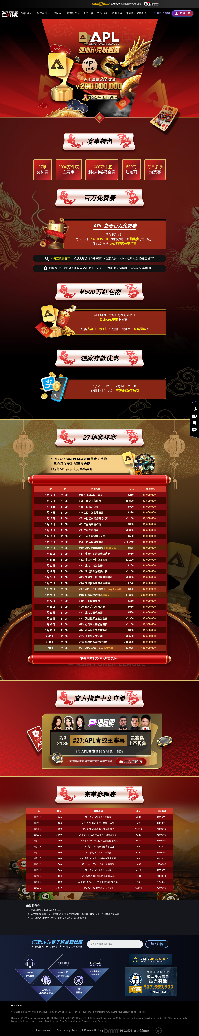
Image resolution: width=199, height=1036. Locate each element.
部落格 (129, 13)
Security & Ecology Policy (86, 1030)
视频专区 (117, 13)
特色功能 (73, 13)
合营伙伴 (88, 13)
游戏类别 (43, 13)
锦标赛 (58, 13)
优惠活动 (27, 13)
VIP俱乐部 (103, 13)
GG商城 (141, 13)
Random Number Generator (52, 1030)
